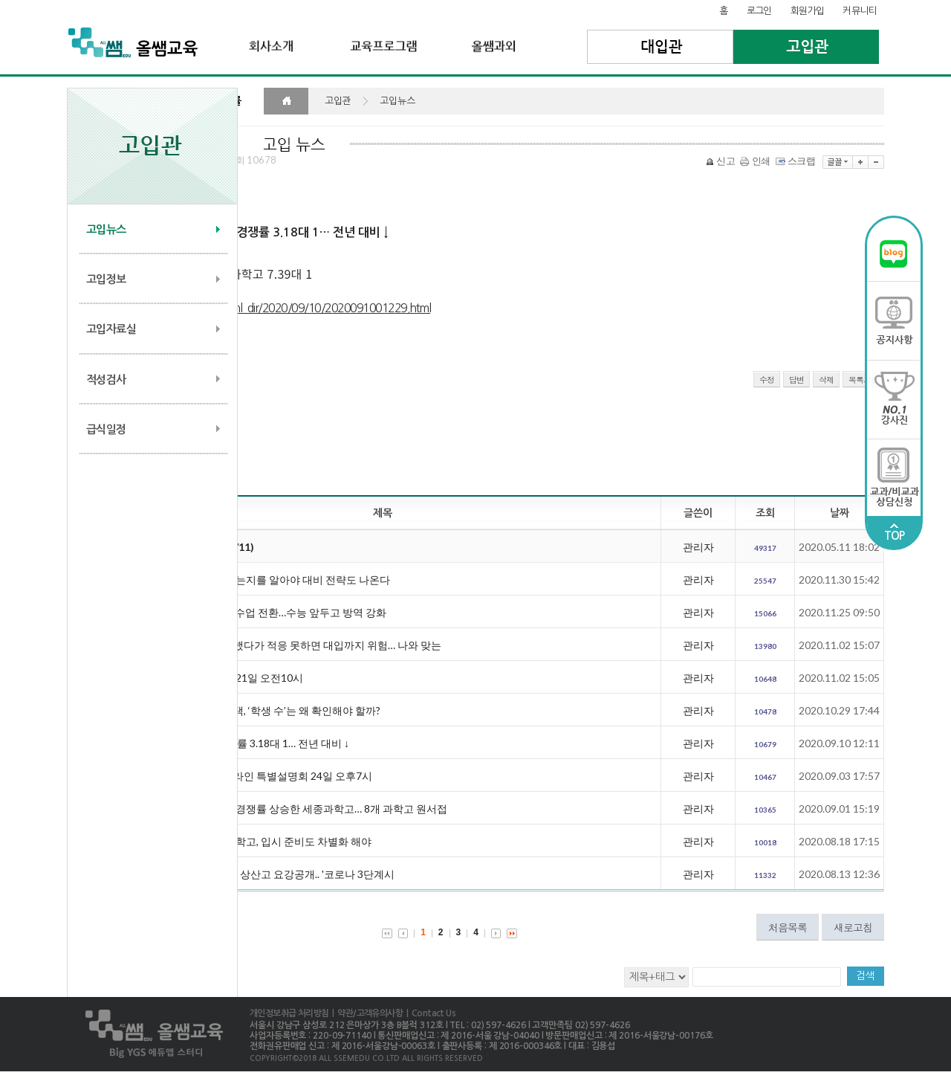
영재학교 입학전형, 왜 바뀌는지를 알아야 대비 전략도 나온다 (251, 579)
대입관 (660, 47)
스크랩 (796, 161)
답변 (796, 379)
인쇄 (756, 161)
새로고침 (853, 927)
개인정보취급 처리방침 (289, 1013)
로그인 (759, 11)
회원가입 (808, 11)
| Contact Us (429, 1013)
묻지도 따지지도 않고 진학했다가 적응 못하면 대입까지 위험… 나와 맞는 (276, 645)
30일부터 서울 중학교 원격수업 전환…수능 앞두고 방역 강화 (249, 612)
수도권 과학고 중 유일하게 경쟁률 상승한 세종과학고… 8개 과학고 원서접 (279, 808)
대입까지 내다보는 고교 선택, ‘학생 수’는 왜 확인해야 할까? (246, 710)
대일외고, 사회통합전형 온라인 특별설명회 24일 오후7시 (242, 775)
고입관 (806, 47)
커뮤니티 (860, 11)
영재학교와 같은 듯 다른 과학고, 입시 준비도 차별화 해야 (241, 841)
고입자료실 (111, 329)
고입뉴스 (106, 229)
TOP (894, 532)
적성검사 (106, 379)
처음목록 (787, 927)
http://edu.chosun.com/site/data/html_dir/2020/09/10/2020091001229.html (248, 308)
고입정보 (106, 279)
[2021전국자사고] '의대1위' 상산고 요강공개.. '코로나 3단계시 (253, 874)
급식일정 (106, 429)
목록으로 (863, 379)
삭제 (826, 379)
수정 (766, 379)
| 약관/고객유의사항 (365, 1013)
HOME (286, 101)
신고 (721, 161)
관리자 (698, 546)
